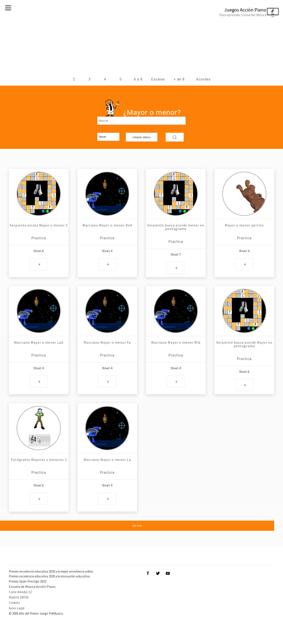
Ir (39, 264)
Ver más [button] (137, 525)
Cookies (14, 602)
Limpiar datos (142, 137)
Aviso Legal (16, 608)
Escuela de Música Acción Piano (32, 586)
